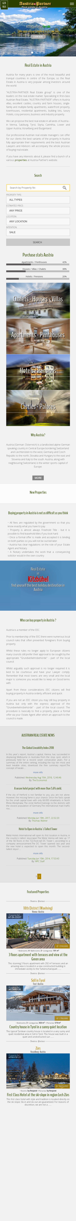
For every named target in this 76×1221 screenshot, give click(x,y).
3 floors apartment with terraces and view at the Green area (38, 957)
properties (21, 160)
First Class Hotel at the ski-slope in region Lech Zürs (38, 1095)
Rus (4, 7)
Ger (4, 3)
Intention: (11, 227)
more (38, 478)
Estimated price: (15, 205)
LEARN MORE (38, 37)
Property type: (14, 194)
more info (38, 772)
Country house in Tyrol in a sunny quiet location (38, 1027)
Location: (11, 216)
